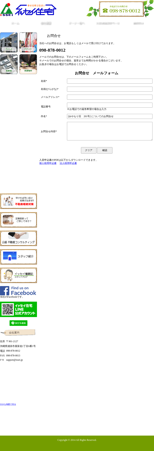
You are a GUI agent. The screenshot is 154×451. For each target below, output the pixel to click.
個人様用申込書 (48, 163)
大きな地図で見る (8, 404)
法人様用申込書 (68, 163)
